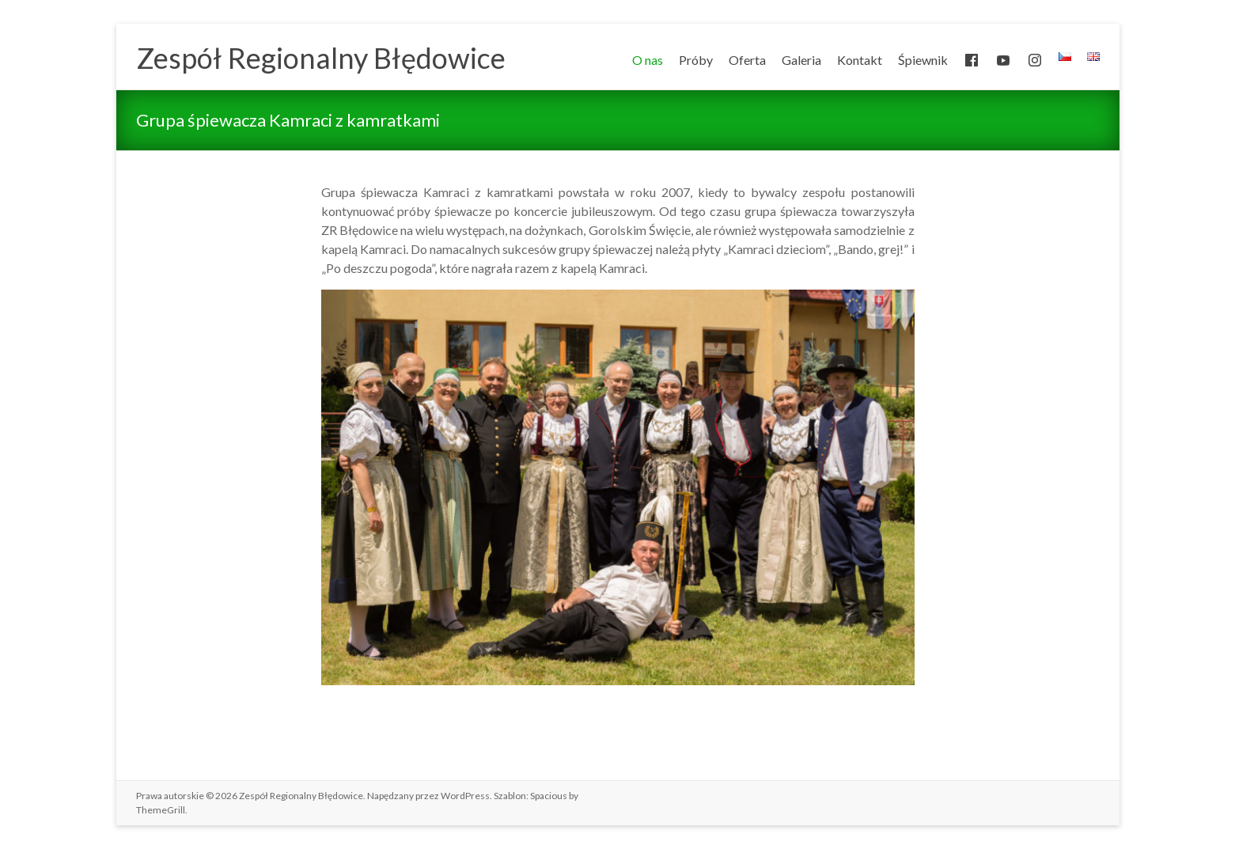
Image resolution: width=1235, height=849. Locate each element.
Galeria (801, 59)
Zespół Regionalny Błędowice (321, 57)
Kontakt (859, 59)
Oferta (747, 59)
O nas (647, 59)
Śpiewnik (923, 59)
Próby (696, 59)
